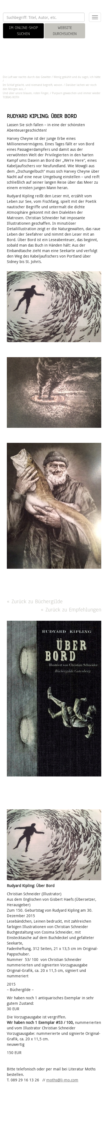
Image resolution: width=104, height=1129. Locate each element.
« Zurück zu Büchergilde (35, 601)
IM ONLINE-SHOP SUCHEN (23, 30)
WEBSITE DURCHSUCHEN (65, 30)
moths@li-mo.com (62, 1079)
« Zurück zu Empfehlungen (71, 609)
